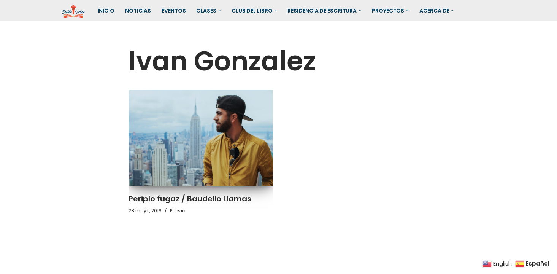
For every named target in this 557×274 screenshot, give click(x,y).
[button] (219, 10)
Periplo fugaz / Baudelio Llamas (190, 198)
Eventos (174, 10)
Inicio (106, 10)
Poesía (178, 210)
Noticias (138, 10)
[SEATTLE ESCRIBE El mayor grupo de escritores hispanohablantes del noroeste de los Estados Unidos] (73, 10)
